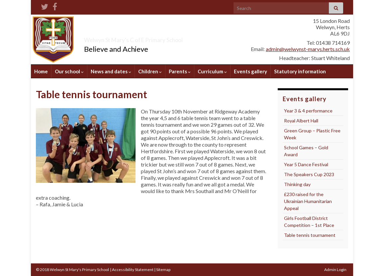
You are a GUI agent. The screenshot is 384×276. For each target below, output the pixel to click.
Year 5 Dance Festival (306, 164)
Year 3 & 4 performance (308, 110)
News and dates (111, 71)
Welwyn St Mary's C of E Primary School (169, 38)
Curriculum (212, 71)
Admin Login (335, 269)
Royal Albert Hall (301, 120)
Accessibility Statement (132, 269)
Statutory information (300, 71)
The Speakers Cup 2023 (309, 174)
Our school (69, 71)
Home (41, 71)
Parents (180, 71)
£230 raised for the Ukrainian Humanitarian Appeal (308, 201)
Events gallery (250, 71)
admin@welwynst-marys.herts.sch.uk (308, 49)
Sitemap (163, 269)
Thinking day (297, 184)
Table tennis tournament (310, 235)
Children (150, 71)
